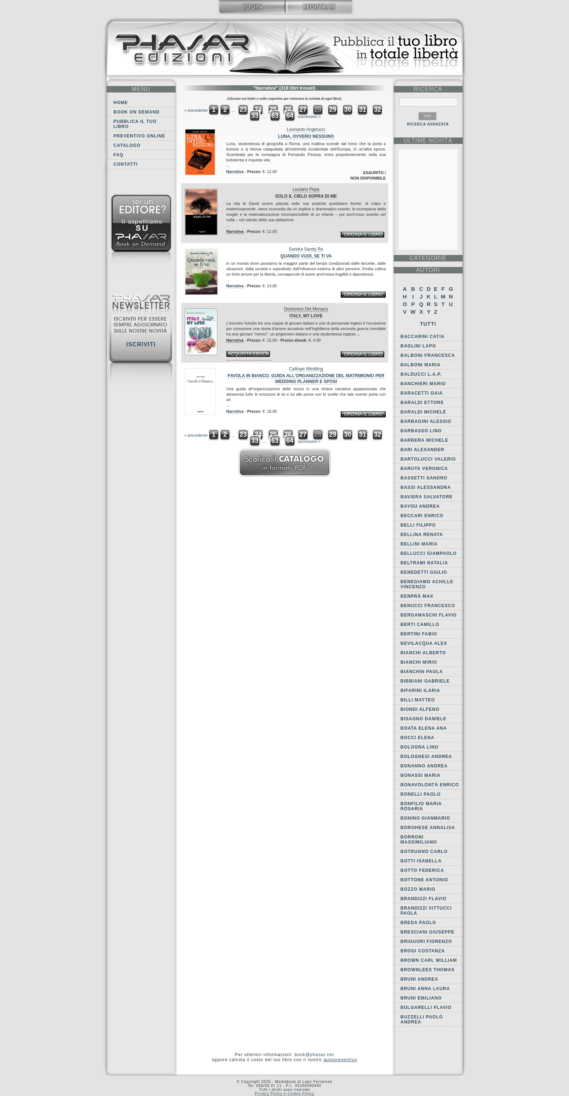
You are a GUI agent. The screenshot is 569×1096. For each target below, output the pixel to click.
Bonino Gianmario (425, 818)
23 (243, 109)
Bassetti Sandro (424, 478)
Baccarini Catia (423, 336)
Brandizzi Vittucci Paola (426, 911)
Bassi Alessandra (426, 487)
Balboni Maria (421, 364)
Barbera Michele (425, 440)
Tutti (428, 324)
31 (362, 109)
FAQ (119, 154)
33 (254, 115)
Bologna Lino (420, 747)
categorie (427, 258)
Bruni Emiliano (421, 998)
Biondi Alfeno (420, 709)
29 (332, 109)
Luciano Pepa (306, 189)
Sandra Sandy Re (306, 249)
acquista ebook (249, 354)
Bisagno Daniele (424, 718)
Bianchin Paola (422, 671)
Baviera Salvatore (427, 496)
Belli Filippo (418, 525)
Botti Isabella (421, 861)
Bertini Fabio (419, 633)
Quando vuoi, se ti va (306, 256)
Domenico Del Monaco (306, 309)
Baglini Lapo (418, 346)
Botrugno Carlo (424, 851)
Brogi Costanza (423, 950)
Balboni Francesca (428, 355)
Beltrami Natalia (424, 562)
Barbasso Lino (421, 430)
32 (377, 109)
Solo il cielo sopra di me (306, 196)
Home (121, 102)
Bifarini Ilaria (421, 690)
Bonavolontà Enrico (430, 784)
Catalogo (127, 145)
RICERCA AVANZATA (428, 124)
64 (290, 115)
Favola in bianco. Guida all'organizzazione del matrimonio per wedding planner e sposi (306, 378)
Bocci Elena (418, 737)
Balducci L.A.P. (421, 374)
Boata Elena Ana (424, 728)
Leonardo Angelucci (306, 129)
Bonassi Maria (421, 775)
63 (274, 115)
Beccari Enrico (422, 515)
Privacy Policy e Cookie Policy (284, 1094)
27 (303, 109)
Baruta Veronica (424, 468)
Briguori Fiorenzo (426, 941)
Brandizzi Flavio (424, 898)
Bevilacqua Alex (424, 643)
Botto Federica (422, 870)
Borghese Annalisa (428, 827)
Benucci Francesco (428, 605)
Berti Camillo (420, 624)
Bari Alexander (423, 449)
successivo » (309, 116)
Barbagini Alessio (426, 421)
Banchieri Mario (423, 383)
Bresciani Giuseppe (428, 932)
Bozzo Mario (418, 889)
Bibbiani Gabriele (425, 681)
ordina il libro (363, 234)
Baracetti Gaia (422, 393)
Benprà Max (417, 596)
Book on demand (137, 112)
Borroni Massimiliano (419, 840)
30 (347, 109)
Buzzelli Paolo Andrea (422, 1019)
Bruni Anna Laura (425, 988)
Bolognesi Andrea (426, 756)
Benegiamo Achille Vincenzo (427, 584)
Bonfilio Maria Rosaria (421, 806)
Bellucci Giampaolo (429, 553)
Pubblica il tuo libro (135, 124)
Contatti (126, 164)
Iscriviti (141, 344)
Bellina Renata (422, 534)
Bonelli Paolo (421, 794)
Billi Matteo (418, 699)
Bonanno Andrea (424, 766)
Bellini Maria (419, 544)
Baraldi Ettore (422, 402)
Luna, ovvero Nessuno (306, 136)
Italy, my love (306, 315)
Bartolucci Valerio (428, 459)
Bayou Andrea (420, 506)
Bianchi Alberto (423, 652)
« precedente (196, 110)
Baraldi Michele (423, 412)
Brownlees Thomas (428, 969)
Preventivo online (139, 136)
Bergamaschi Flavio (429, 615)
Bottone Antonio (424, 879)
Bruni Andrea (419, 979)
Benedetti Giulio (424, 572)
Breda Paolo (418, 922)
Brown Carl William (429, 960)
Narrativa (235, 171)
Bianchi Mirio (419, 662)
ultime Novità (428, 140)
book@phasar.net (314, 1054)
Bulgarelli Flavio (426, 1007)
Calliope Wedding (306, 368)
